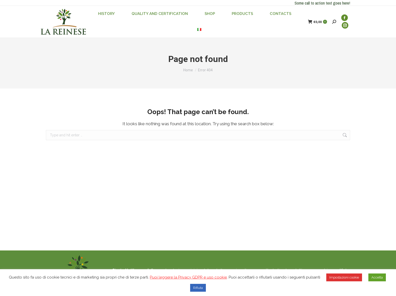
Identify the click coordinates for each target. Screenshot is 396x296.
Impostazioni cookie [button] (344, 277)
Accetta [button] (377, 277)
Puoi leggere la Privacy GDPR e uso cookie (188, 277)
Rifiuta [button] (198, 288)
